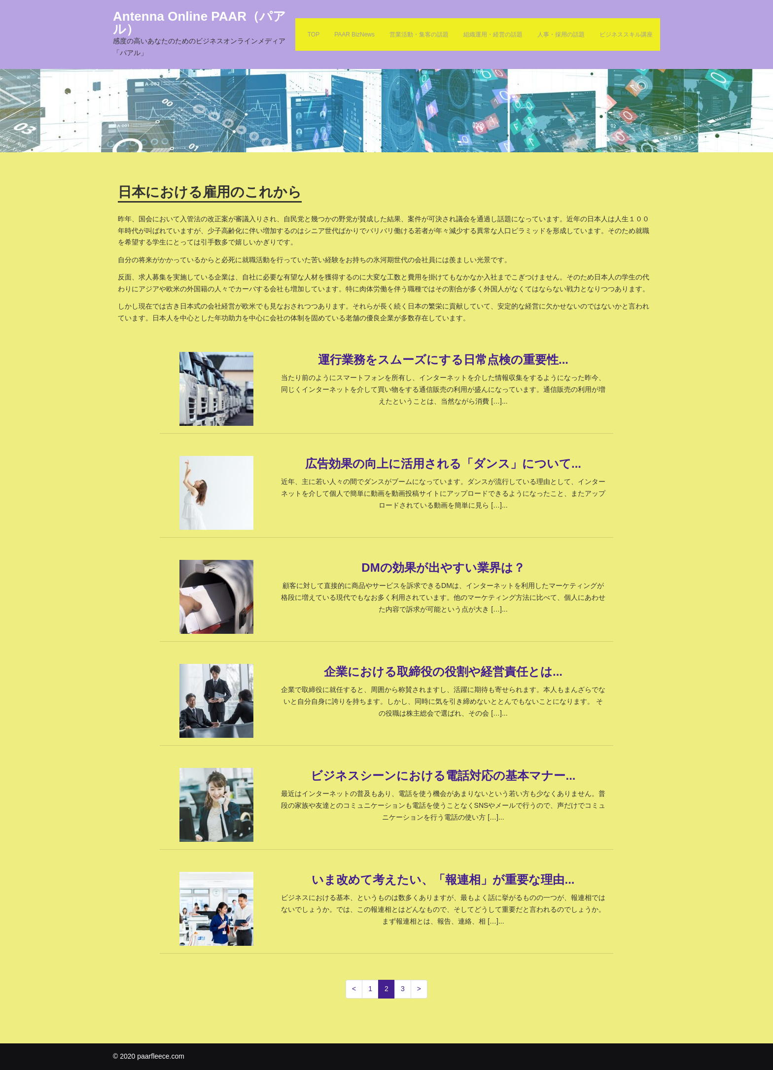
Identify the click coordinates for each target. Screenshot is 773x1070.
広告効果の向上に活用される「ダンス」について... (443, 463)
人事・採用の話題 (561, 34)
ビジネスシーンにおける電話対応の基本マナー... (443, 775)
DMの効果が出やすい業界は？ (443, 567)
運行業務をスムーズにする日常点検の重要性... (443, 359)
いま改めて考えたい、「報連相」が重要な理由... (443, 879)
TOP (313, 34)
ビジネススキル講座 (626, 34)
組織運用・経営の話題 (493, 34)
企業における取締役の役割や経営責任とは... (443, 671)
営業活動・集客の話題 (419, 34)
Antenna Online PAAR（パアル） (199, 22)
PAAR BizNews (354, 34)
